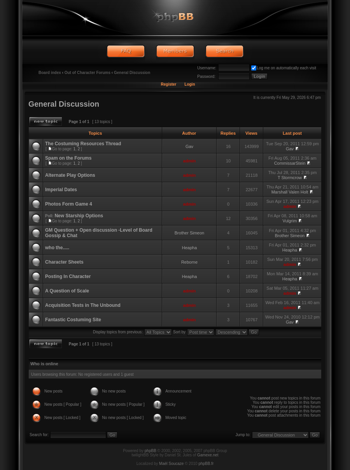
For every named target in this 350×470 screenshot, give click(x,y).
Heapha (189, 247)
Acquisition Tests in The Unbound (83, 305)
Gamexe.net (207, 455)
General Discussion (132, 72)
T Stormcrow (290, 177)
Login (189, 84)
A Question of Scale (67, 291)
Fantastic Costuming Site (73, 319)
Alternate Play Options (70, 175)
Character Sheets (64, 262)
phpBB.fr (206, 463)
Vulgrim (290, 220)
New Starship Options (78, 215)
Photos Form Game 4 (68, 204)
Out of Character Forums (87, 72)
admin (189, 160)
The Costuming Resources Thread (83, 143)
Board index (49, 72)
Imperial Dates (61, 189)
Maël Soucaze (171, 463)
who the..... (57, 247)
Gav (189, 146)
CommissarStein (290, 163)
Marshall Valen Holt (289, 192)
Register (168, 84)
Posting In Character (68, 276)
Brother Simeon (189, 233)
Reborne (189, 262)
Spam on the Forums (68, 158)
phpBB (150, 451)
